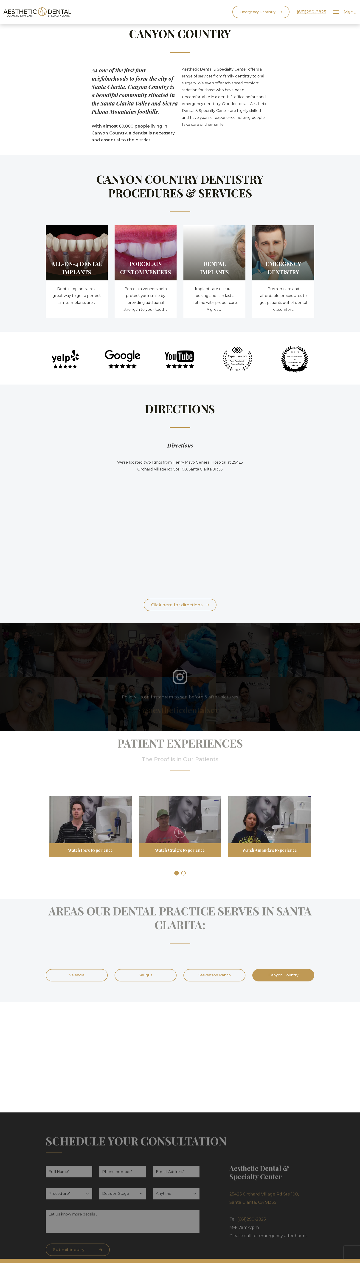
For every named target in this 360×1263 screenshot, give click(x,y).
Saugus (145, 975)
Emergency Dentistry (261, 12)
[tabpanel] (90, 830)
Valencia (76, 975)
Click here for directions (180, 604)
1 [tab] (176, 873)
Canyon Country (283, 975)
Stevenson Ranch (214, 975)
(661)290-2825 (311, 11)
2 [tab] (183, 873)
